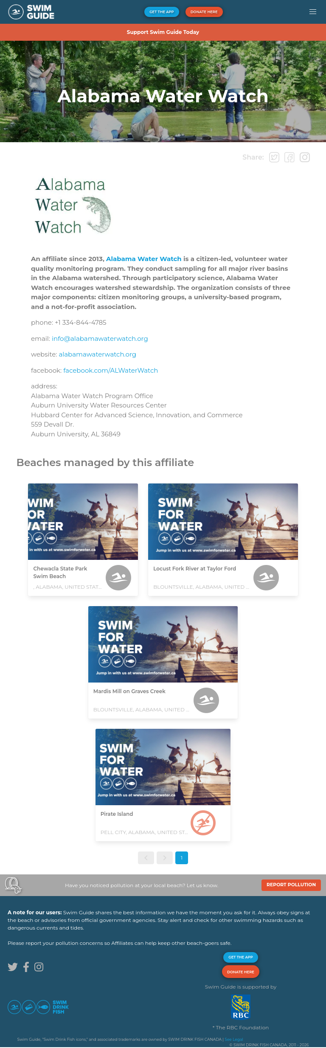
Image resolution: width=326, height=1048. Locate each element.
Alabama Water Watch (144, 259)
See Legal (234, 1039)
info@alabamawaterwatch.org (100, 338)
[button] (312, 12)
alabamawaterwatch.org (97, 354)
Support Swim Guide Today (163, 32)
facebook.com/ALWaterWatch (110, 370)
